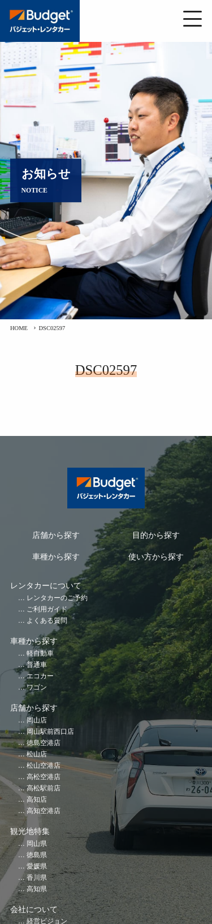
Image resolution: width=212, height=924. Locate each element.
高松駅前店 (43, 788)
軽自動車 (40, 653)
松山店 (37, 754)
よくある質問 (47, 620)
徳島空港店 (43, 743)
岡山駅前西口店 (50, 731)
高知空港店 (43, 811)
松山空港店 (43, 765)
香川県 (37, 878)
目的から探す (156, 535)
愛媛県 (37, 866)
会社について (34, 909)
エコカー (40, 676)
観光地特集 (30, 831)
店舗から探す (56, 535)
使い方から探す (156, 557)
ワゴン (37, 687)
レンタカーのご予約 (57, 598)
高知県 (37, 889)
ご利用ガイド (47, 609)
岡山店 (37, 720)
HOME (19, 328)
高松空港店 (43, 777)
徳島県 (37, 855)
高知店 (37, 799)
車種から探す (56, 557)
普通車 (37, 665)
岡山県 (37, 844)
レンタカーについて (45, 585)
